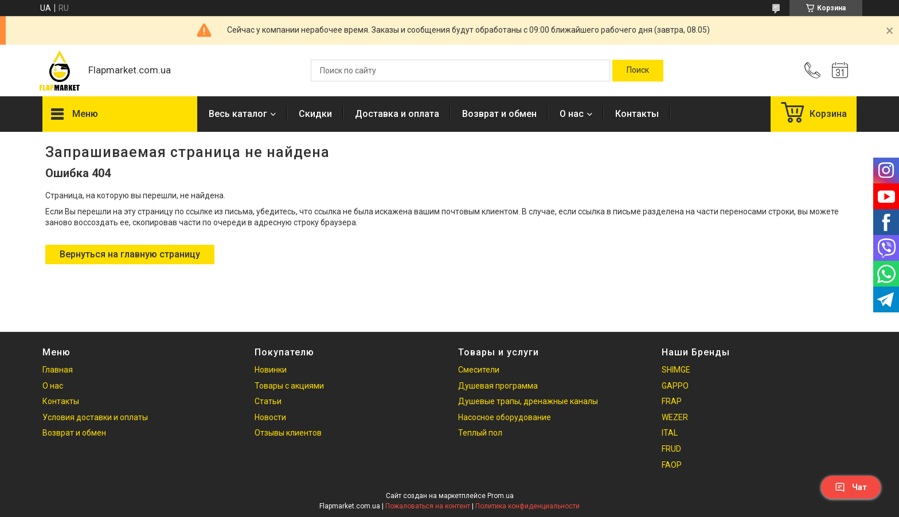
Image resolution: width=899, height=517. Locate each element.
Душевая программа (498, 385)
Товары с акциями (289, 385)
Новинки (271, 369)
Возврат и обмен (499, 113)
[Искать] (637, 70)
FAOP (672, 464)
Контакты (637, 113)
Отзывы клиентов (288, 432)
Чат (851, 487)
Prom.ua (500, 496)
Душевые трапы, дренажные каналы (528, 401)
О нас (572, 113)
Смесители (478, 369)
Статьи (268, 401)
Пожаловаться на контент (427, 506)
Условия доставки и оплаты (95, 417)
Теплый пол (480, 432)
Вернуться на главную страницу (130, 254)
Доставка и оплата (397, 113)
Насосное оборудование (504, 417)
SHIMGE (676, 369)
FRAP (672, 401)
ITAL (670, 432)
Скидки (315, 113)
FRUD (671, 448)
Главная (57, 369)
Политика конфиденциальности (527, 506)
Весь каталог (238, 113)
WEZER (675, 417)
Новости (270, 417)
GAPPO (675, 385)
